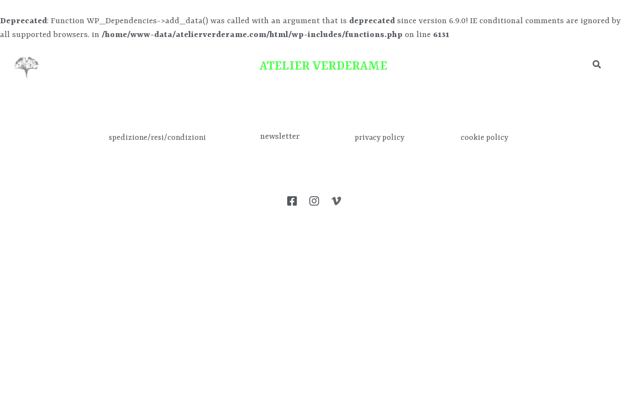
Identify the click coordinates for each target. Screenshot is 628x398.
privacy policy (379, 137)
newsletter (280, 137)
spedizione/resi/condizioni (157, 137)
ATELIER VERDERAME (323, 67)
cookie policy (484, 137)
